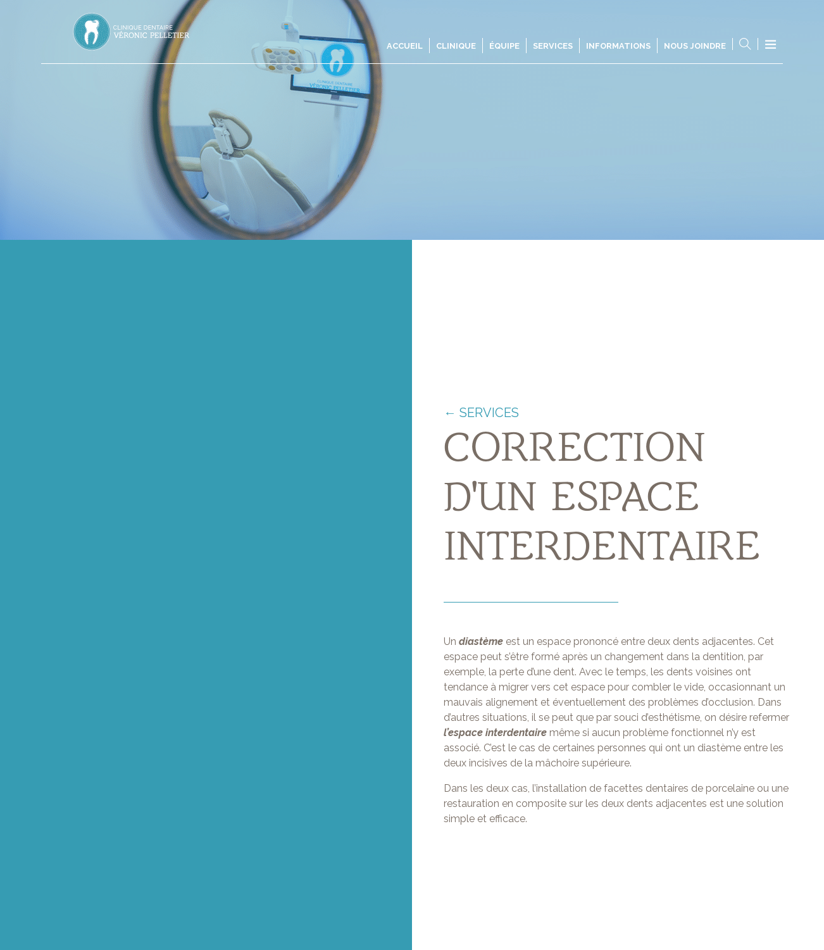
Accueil (405, 46)
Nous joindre (695, 46)
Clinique (456, 46)
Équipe (504, 46)
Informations (618, 46)
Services (553, 46)
